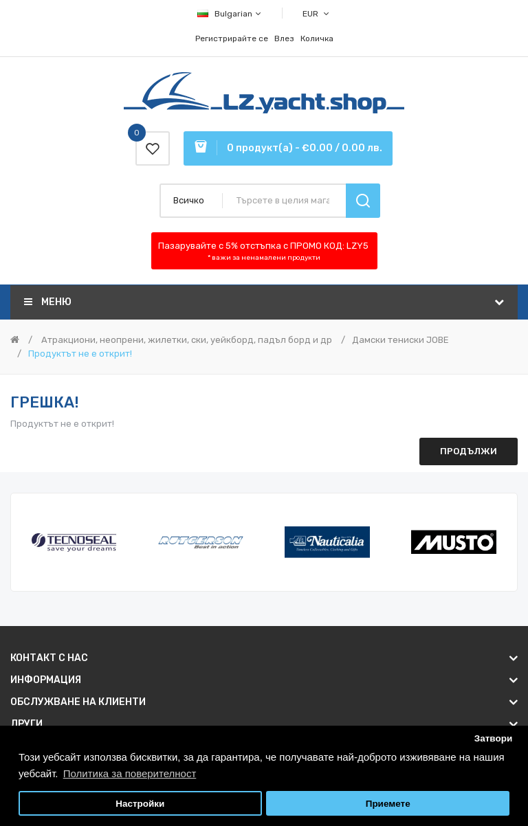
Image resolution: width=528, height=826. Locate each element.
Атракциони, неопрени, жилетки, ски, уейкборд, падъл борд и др (185, 340)
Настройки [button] (140, 804)
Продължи (468, 451)
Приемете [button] (388, 804)
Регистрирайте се (231, 38)
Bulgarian (230, 14)
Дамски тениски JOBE (400, 340)
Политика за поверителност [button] (130, 773)
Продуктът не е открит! (80, 353)
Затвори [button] (493, 738)
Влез (284, 38)
